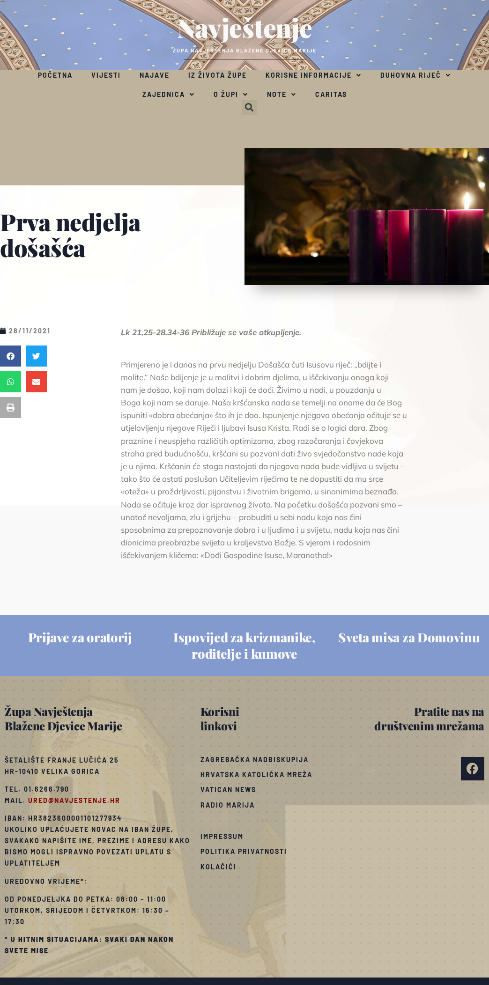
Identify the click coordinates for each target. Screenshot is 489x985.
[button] (249, 107)
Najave (155, 75)
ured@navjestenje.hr (74, 800)
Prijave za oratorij (80, 637)
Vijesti (106, 75)
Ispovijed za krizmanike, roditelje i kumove (244, 645)
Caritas (331, 94)
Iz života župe (217, 75)
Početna (55, 75)
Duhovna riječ (415, 75)
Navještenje (244, 27)
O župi (231, 95)
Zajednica (168, 95)
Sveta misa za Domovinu (409, 637)
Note (281, 95)
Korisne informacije (314, 75)
